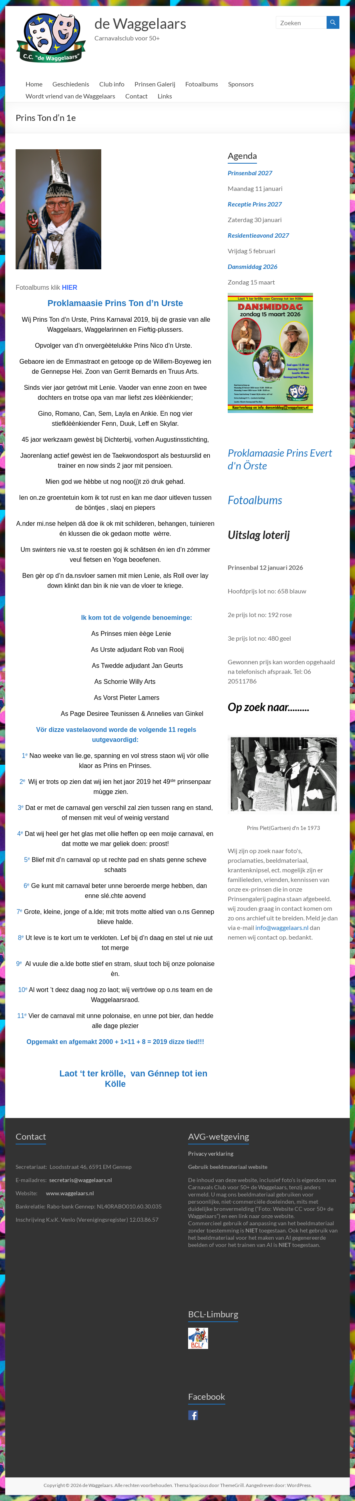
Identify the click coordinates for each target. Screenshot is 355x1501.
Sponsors (241, 84)
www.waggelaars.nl (70, 1193)
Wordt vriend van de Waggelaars (70, 96)
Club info (111, 84)
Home (34, 84)
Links (165, 96)
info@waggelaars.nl (282, 927)
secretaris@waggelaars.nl (80, 1179)
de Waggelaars (140, 23)
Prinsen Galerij (154, 84)
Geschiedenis (70, 84)
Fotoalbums (201, 84)
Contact (136, 96)
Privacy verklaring (210, 1153)
